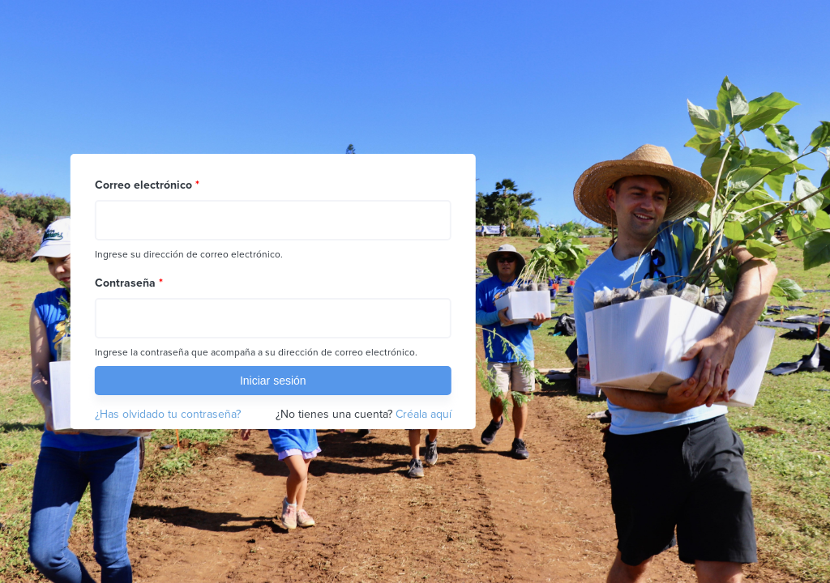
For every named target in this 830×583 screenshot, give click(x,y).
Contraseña (129, 283)
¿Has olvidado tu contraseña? (168, 414)
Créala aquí (423, 414)
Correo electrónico (147, 185)
